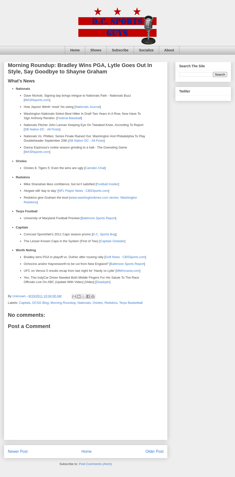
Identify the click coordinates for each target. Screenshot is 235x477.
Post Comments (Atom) (95, 464)
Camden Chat (95, 168)
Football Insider (107, 184)
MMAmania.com (128, 271)
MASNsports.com (37, 100)
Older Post (154, 451)
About (169, 50)
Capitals (25, 303)
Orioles (98, 303)
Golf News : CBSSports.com (125, 257)
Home (75, 50)
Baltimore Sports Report (99, 218)
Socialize (146, 50)
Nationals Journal (87, 107)
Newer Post (18, 451)
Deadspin (103, 282)
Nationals (84, 303)
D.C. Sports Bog (104, 234)
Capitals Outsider (112, 241)
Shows (95, 50)
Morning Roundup (63, 303)
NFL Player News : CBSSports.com (83, 191)
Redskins (111, 303)
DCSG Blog (40, 303)
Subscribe (120, 50)
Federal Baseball (69, 118)
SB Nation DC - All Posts (42, 129)
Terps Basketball (130, 303)
